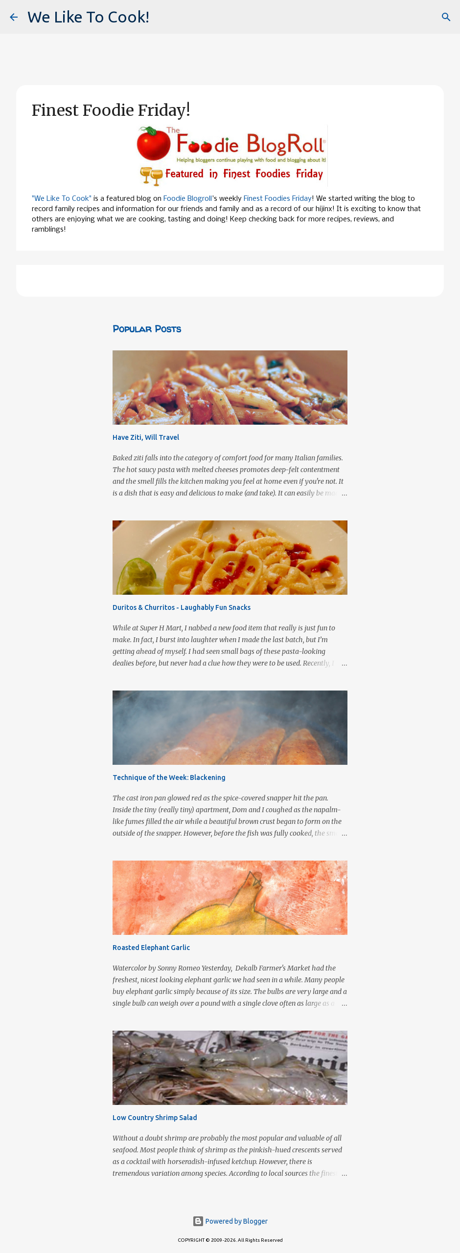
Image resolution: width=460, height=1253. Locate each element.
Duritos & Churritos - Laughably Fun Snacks (182, 607)
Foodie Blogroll (187, 199)
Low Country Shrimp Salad (155, 1118)
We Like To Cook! (88, 16)
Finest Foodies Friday (278, 199)
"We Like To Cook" (62, 199)
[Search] (446, 17)
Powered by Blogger (230, 1221)
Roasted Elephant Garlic (151, 947)
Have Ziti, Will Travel (146, 437)
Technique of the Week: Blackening (169, 777)
